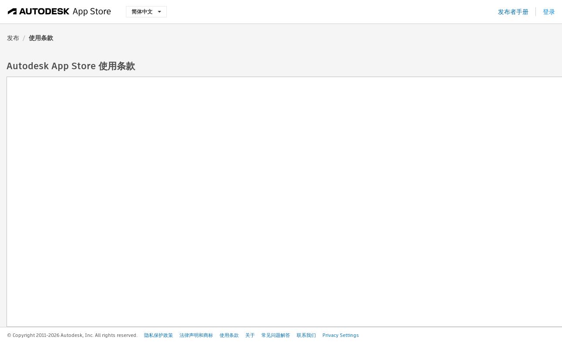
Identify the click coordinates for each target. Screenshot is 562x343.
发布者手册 (513, 11)
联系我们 (306, 335)
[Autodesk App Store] (59, 11)
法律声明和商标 (196, 335)
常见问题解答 (275, 335)
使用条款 (229, 335)
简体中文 (146, 11)
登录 (549, 11)
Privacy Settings (340, 335)
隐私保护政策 (158, 335)
